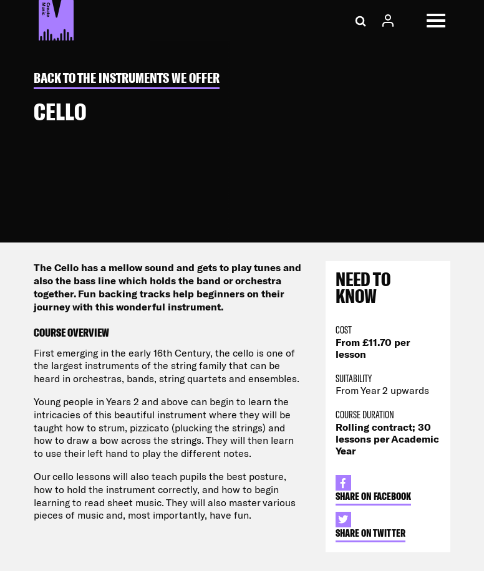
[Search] (360, 20)
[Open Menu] (436, 20)
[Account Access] (387, 20)
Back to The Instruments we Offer (127, 78)
